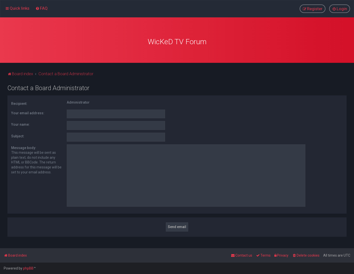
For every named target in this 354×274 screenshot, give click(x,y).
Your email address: (27, 112)
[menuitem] (41, 8)
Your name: (20, 123)
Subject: (17, 135)
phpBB (28, 268)
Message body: (23, 147)
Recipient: (19, 103)
